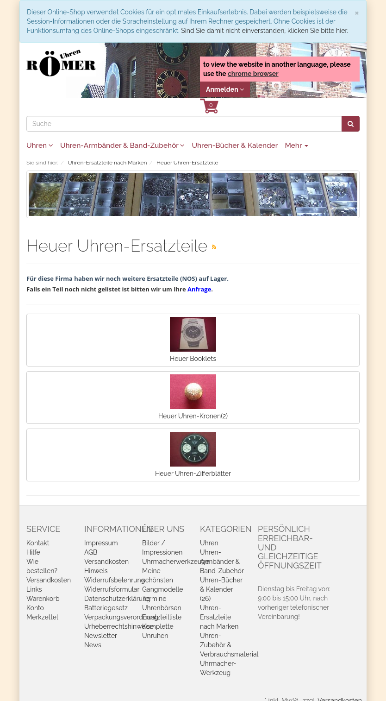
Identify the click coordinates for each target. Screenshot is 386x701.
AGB (90, 552)
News (92, 645)
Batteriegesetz (106, 608)
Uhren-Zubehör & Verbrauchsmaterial (229, 645)
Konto (35, 608)
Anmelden (225, 89)
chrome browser (253, 73)
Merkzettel (42, 617)
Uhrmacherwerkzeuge (175, 561)
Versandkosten (48, 580)
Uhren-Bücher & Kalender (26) (221, 589)
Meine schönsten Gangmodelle (162, 580)
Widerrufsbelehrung (114, 580)
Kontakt (37, 543)
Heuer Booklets (193, 339)
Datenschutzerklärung (117, 598)
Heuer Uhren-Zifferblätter (193, 454)
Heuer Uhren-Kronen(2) (193, 397)
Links (34, 589)
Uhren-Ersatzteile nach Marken (219, 617)
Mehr (296, 145)
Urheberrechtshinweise (119, 626)
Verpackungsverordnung (121, 617)
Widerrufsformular (111, 589)
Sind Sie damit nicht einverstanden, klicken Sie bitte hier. (264, 30)
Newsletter (100, 635)
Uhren (39, 145)
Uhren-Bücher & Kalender (235, 145)
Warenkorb (43, 598)
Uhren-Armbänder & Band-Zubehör (122, 145)
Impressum (101, 543)
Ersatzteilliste (161, 617)
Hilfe (33, 552)
